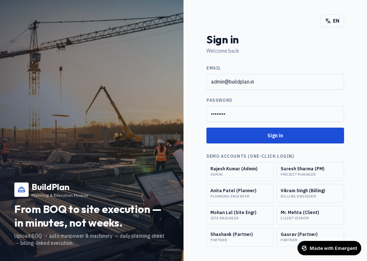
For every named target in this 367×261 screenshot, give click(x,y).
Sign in (275, 135)
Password (219, 100)
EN (332, 21)
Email (213, 68)
